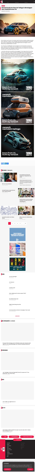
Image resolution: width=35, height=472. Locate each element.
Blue (7, 456)
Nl (34, 1)
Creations (8, 448)
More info (17, 316)
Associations (9, 449)
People (8, 451)
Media (8, 447)
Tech (8, 455)
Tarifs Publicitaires (27, 436)
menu (8, 2)
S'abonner (26, 2)
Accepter (7, 469)
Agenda (22, 447)
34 (25, 223)
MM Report (22, 445)
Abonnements (15, 436)
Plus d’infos (30, 466)
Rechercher (17, 2)
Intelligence (9, 445)
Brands (8, 444)
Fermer (30, 469)
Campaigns (23, 443)
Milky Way (22, 444)
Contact (18, 439)
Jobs (5, 436)
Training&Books (10, 453)
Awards (8, 452)
